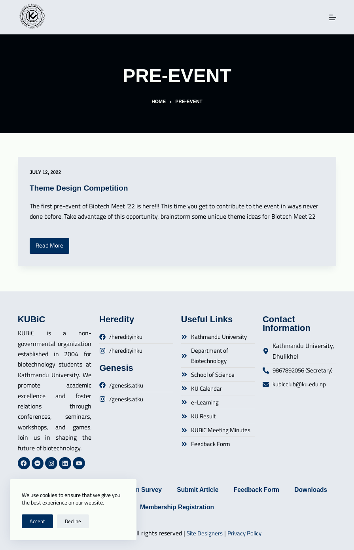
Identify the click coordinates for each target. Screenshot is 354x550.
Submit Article (223, 488)
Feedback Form (283, 488)
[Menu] (332, 17)
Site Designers (203, 533)
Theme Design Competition (81, 187)
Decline (73, 521)
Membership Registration (202, 506)
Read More (52, 244)
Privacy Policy (246, 533)
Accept (37, 521)
